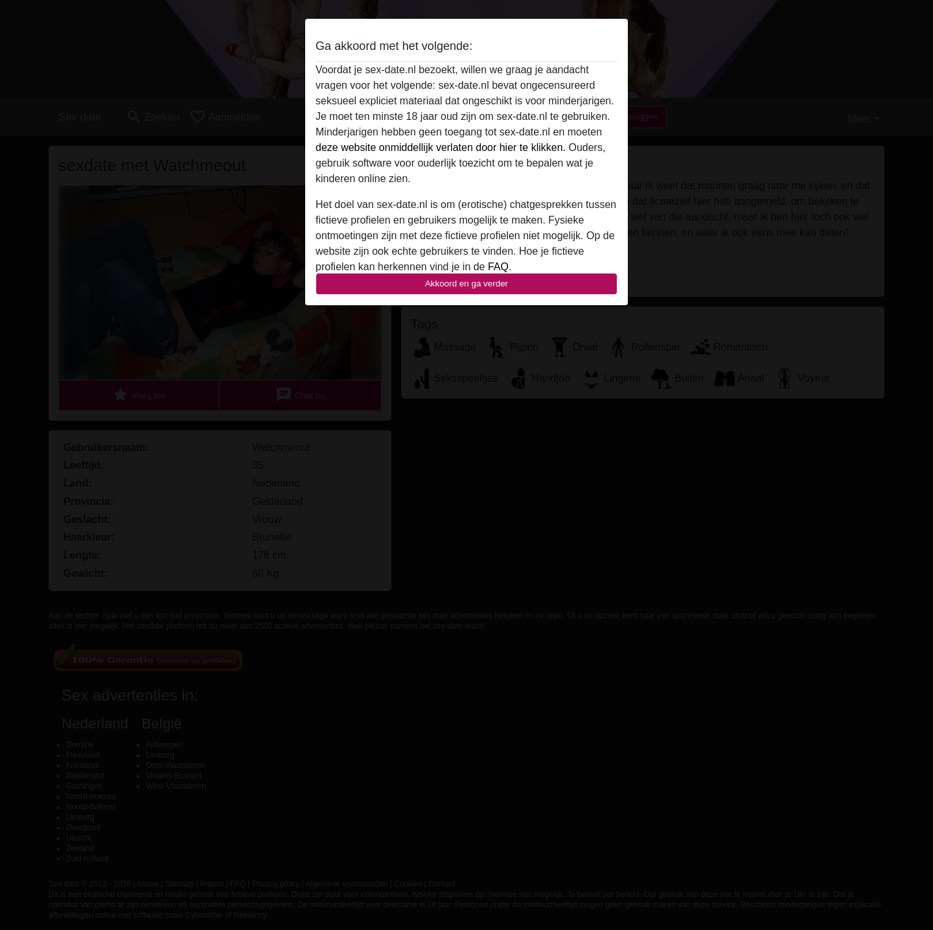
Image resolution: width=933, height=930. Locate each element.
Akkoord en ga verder (466, 283)
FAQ (498, 266)
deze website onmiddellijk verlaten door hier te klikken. (441, 147)
